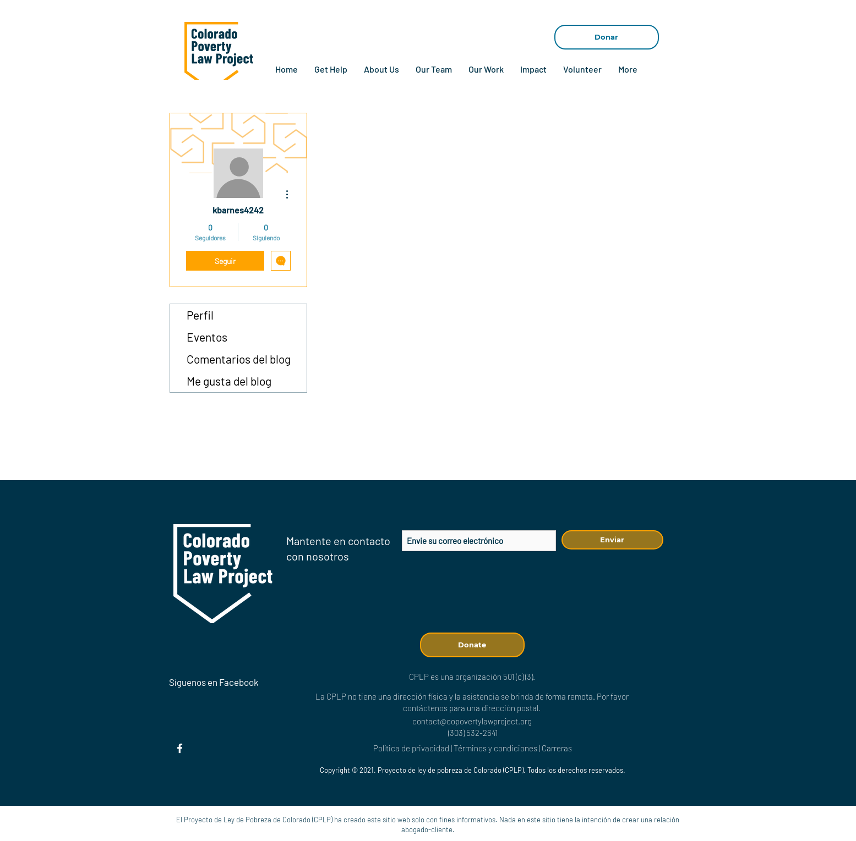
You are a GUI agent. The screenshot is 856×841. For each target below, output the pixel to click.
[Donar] (606, 37)
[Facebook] (179, 748)
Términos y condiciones (495, 748)
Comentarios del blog (239, 359)
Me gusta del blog (229, 381)
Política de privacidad (411, 748)
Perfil (200, 315)
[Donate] (472, 645)
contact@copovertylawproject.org (472, 721)
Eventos (207, 337)
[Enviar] (612, 539)
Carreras (557, 748)
